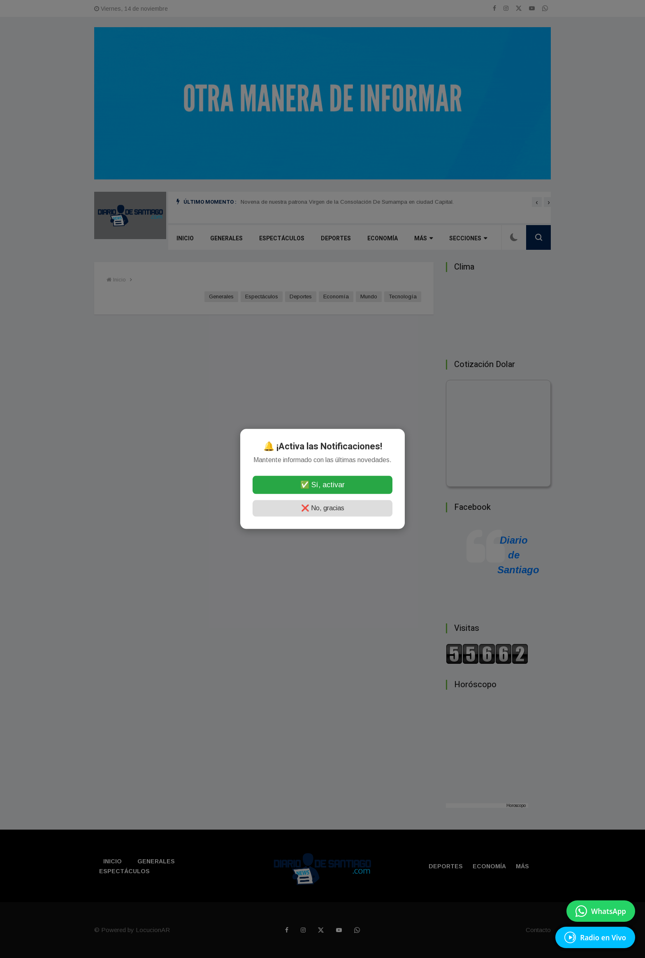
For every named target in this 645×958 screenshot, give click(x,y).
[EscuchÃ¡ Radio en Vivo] (595, 937)
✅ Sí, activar (322, 485)
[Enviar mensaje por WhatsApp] (600, 911)
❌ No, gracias (322, 508)
